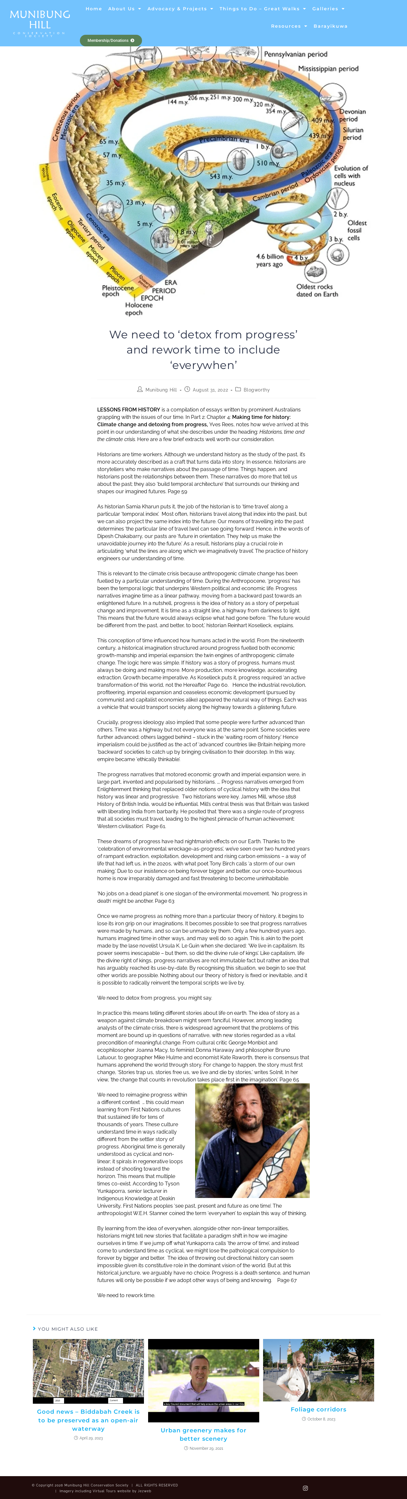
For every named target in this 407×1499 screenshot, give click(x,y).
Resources (289, 26)
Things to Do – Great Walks (263, 8)
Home (94, 9)
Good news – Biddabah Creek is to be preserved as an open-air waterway (88, 1419)
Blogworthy (257, 389)
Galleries (328, 8)
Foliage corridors (319, 1409)
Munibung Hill (40, 19)
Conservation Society (40, 34)
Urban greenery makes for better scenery (203, 1434)
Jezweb (144, 1489)
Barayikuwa (331, 26)
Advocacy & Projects (180, 8)
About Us (125, 8)
